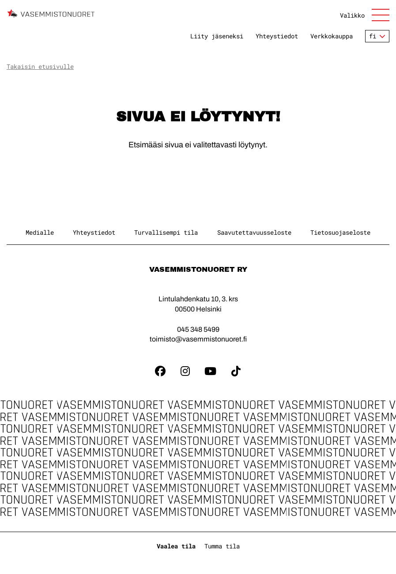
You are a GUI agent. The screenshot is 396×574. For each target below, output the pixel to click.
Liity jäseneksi (216, 36)
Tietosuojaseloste (340, 232)
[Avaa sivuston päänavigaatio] (364, 15)
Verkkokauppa (331, 36)
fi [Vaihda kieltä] (372, 36)
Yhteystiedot (277, 36)
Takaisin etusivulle (40, 66)
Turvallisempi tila (166, 232)
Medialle (40, 232)
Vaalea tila (176, 546)
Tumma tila (222, 546)
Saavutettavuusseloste (254, 232)
